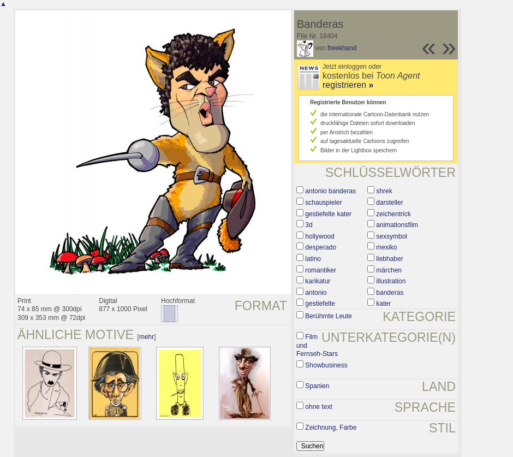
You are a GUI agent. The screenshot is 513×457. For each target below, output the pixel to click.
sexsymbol (391, 236)
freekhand (341, 48)
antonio (315, 292)
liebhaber (389, 259)
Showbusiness (326, 365)
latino (313, 259)
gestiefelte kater (328, 214)
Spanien (317, 386)
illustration (390, 281)
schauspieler (323, 202)
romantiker (320, 270)
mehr (146, 337)
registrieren (348, 85)
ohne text (318, 407)
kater (383, 303)
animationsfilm (397, 225)
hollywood (319, 236)
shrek (384, 191)
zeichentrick (393, 214)
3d (308, 225)
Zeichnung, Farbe (330, 427)
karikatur (317, 281)
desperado (320, 247)
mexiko (386, 247)
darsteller (389, 202)
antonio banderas (330, 191)
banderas (389, 292)
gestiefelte (320, 303)
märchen (389, 270)
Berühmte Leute (328, 316)
